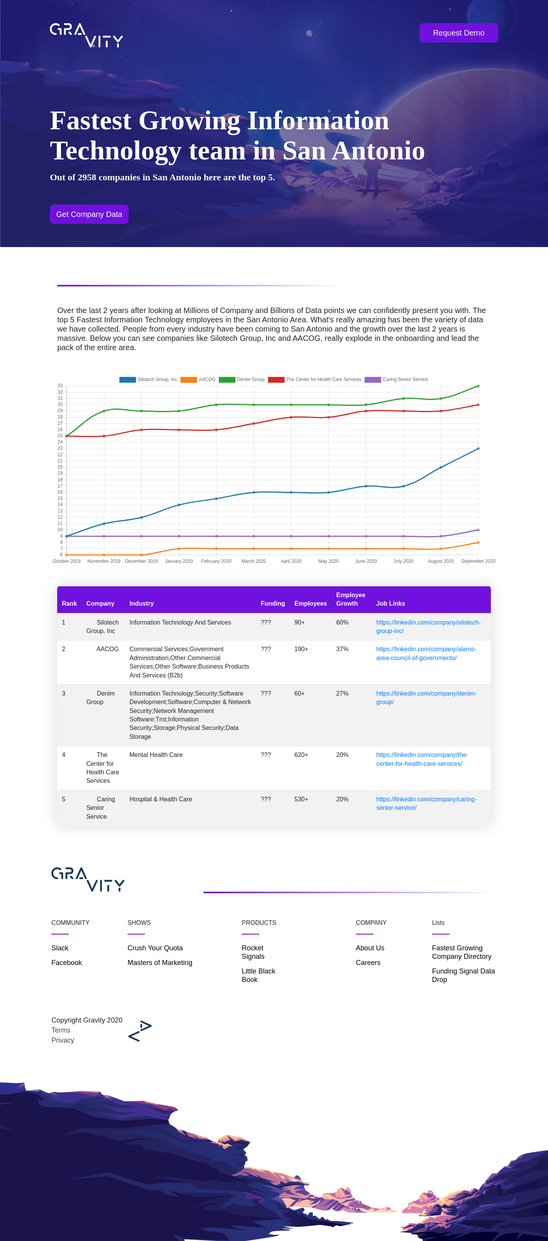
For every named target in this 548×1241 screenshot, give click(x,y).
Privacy (62, 1040)
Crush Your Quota (155, 948)
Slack (59, 948)
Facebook (66, 963)
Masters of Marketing (159, 963)
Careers (368, 963)
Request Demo (458, 33)
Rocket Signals (253, 952)
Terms (60, 1030)
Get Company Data (89, 214)
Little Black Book (258, 975)
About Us (370, 948)
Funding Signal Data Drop (463, 975)
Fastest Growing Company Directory (462, 952)
